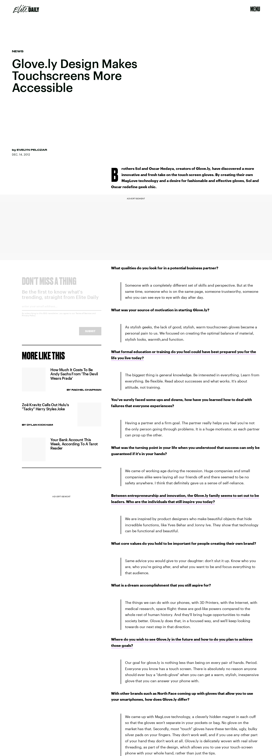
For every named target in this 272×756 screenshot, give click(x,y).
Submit (90, 334)
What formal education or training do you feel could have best (165, 351)
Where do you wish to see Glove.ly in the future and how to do (164, 639)
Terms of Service (84, 316)
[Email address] (61, 311)
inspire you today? (198, 501)
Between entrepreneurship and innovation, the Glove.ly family (165, 495)
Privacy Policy (29, 318)
